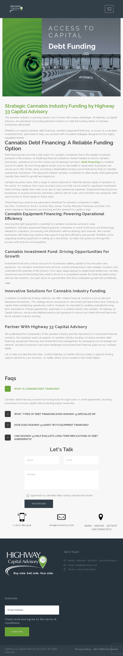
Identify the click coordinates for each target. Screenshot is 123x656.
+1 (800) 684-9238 (86, 569)
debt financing (90, 162)
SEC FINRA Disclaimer (105, 649)
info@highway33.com (86, 565)
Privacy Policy (83, 649)
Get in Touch (72, 552)
